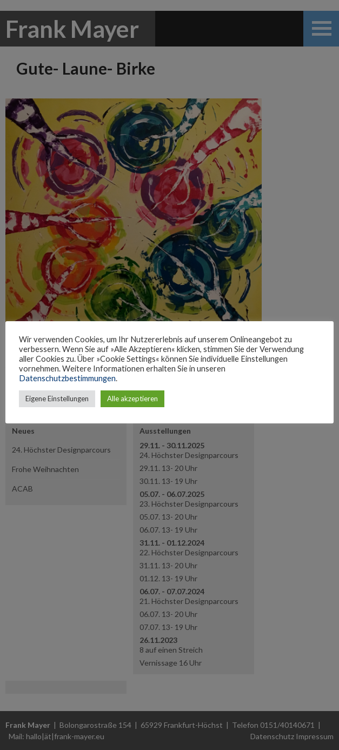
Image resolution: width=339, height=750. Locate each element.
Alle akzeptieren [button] (132, 398)
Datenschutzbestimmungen (67, 378)
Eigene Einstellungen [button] (57, 398)
